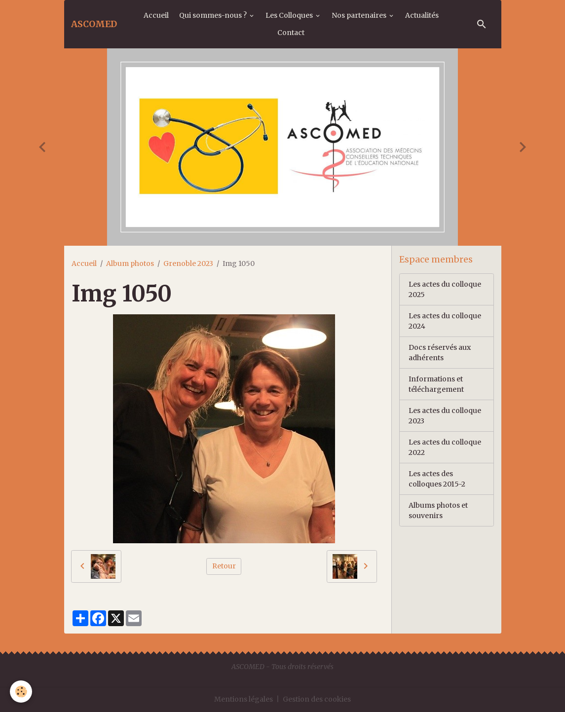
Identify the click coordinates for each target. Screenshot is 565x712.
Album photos (130, 263)
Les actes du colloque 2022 (445, 447)
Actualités (422, 15)
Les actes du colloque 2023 (445, 415)
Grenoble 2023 (188, 263)
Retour (224, 566)
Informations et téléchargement (436, 384)
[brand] (94, 24)
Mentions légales (243, 699)
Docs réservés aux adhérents (440, 352)
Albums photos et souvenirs (438, 510)
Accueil (156, 15)
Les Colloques (289, 15)
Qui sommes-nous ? (213, 15)
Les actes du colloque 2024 (445, 321)
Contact (290, 32)
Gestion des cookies (317, 699)
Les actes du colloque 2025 (445, 289)
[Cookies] (21, 691)
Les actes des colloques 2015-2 (437, 478)
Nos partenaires (360, 15)
